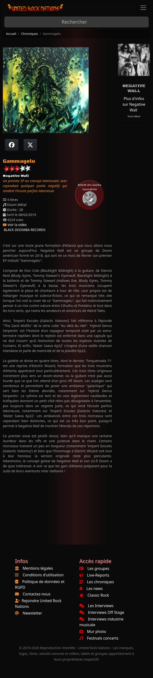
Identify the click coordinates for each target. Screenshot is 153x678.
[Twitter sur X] (30, 145)
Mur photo (92, 631)
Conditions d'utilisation (43, 575)
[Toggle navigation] (143, 7)
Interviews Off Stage (101, 612)
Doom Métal (134, 116)
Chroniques (29, 34)
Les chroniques (96, 581)
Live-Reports (94, 575)
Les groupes (94, 568)
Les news (91, 588)
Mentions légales (38, 568)
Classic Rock (94, 595)
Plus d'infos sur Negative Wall (133, 104)
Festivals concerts (98, 638)
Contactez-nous (37, 594)
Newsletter (32, 613)
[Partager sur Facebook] (12, 145)
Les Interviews (96, 605)
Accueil (11, 34)
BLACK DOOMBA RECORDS (24, 229)
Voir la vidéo (15, 224)
